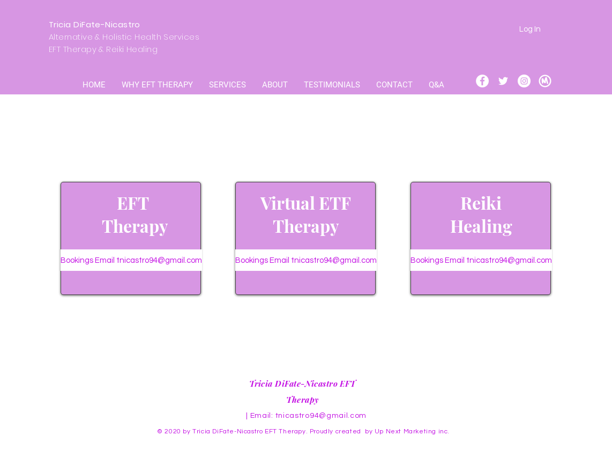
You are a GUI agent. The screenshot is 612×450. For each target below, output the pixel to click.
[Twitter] (503, 81)
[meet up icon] (545, 81)
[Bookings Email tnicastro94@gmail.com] (131, 260)
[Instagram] (524, 81)
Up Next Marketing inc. (413, 431)
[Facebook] (482, 81)
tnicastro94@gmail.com (321, 415)
